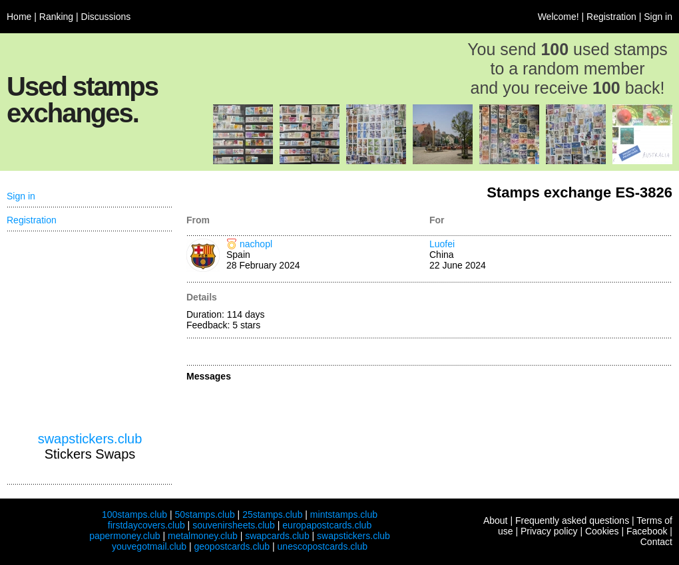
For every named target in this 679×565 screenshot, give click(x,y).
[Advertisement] (90, 332)
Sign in (658, 16)
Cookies (602, 531)
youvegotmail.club (149, 546)
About (495, 520)
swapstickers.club (90, 438)
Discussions (106, 16)
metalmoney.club (203, 535)
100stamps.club (134, 514)
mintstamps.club (343, 514)
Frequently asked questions (572, 520)
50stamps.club (204, 514)
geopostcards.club (232, 546)
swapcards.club (277, 535)
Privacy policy (549, 531)
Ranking (56, 16)
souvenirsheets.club (233, 525)
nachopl (256, 244)
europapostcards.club (326, 525)
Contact (656, 541)
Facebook (646, 531)
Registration (611, 16)
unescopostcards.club (322, 546)
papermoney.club (124, 535)
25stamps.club (272, 514)
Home (19, 16)
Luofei (442, 244)
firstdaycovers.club (146, 525)
